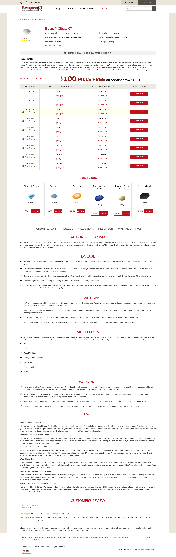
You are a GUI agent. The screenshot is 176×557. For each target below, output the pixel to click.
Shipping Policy (49, 537)
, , (55, 514)
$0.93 (72, 211)
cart (148, 2)
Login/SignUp (129, 2)
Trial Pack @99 (88, 8)
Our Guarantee (73, 537)
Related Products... (88, 178)
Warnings (124, 228)
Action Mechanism (47, 228)
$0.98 (50, 211)
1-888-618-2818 (34, 2)
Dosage (68, 228)
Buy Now (35, 211)
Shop (59, 8)
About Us (116, 537)
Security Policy (61, 537)
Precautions (85, 228)
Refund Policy (38, 537)
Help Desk (106, 8)
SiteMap (33, 540)
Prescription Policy (97, 537)
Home (24, 537)
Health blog (124, 537)
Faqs (138, 228)
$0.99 (95, 213)
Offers (71, 8)
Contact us (25, 540)
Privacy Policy (84, 537)
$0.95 (27, 211)
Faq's (30, 537)
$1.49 (118, 213)
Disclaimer (41, 540)
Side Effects (106, 228)
